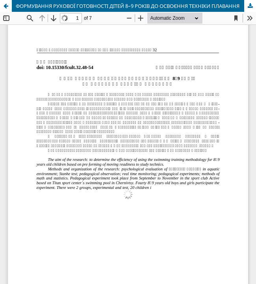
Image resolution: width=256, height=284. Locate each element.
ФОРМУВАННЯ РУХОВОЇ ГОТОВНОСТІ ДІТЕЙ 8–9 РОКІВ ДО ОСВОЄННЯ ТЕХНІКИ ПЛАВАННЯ (127, 5)
